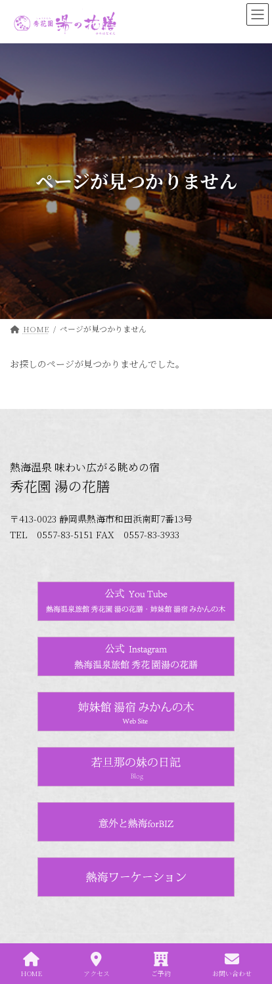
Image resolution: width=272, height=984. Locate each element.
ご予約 (161, 964)
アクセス (96, 964)
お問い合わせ (232, 964)
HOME (31, 964)
